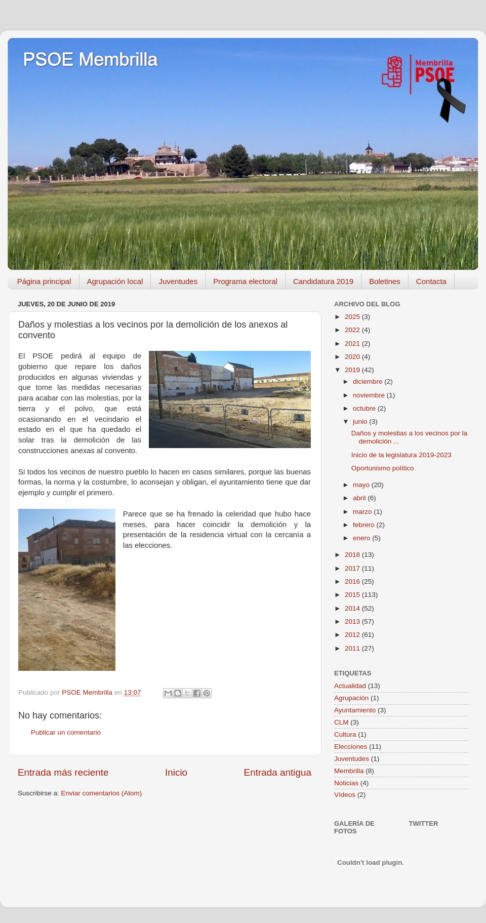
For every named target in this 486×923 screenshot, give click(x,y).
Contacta (431, 281)
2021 (353, 343)
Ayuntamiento (355, 710)
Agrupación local (115, 281)
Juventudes (177, 281)
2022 (353, 330)
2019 (353, 370)
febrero (365, 525)
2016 (353, 581)
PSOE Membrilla (90, 59)
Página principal (44, 281)
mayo (362, 485)
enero (362, 538)
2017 (353, 568)
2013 (353, 621)
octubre (365, 408)
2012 (353, 634)
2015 (353, 594)
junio (361, 421)
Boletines (384, 281)
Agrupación (351, 698)
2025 (353, 316)
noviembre (370, 395)
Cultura (345, 734)
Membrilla (349, 771)
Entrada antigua (277, 772)
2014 (353, 608)
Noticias (346, 783)
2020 (353, 356)
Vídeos (344, 794)
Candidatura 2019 (323, 281)
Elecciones (350, 746)
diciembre (368, 381)
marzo (363, 511)
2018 (353, 554)
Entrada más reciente (63, 772)
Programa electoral (245, 281)
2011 (353, 648)
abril (360, 498)
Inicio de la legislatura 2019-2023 (401, 455)
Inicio (176, 772)
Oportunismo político (382, 468)
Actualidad (350, 686)
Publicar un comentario (66, 732)
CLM (341, 722)
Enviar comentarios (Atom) (101, 793)
